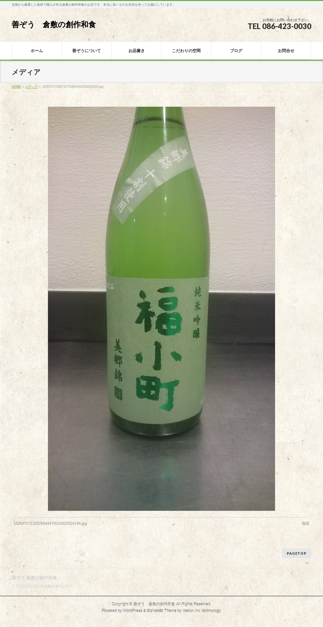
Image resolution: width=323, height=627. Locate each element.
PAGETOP (297, 553)
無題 (305, 523)
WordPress (132, 611)
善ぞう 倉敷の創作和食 (54, 25)
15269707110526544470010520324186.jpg (50, 523)
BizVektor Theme (162, 611)
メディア (31, 86)
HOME (16, 86)
